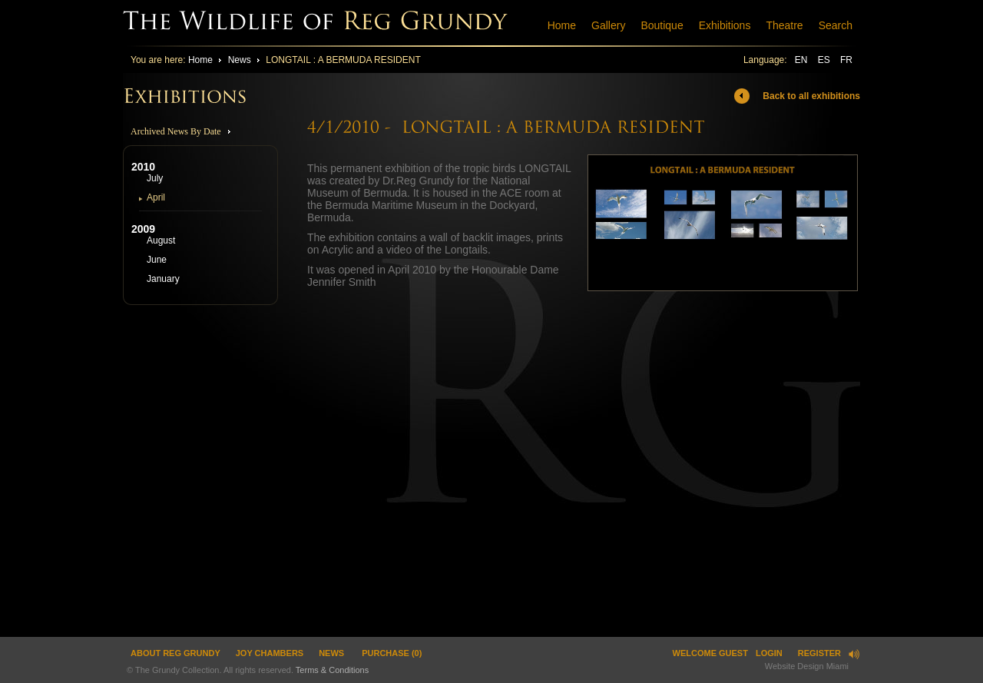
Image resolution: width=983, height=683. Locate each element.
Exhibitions (725, 25)
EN (802, 60)
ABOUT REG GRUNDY (175, 653)
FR (846, 60)
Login (769, 653)
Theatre (784, 25)
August (161, 240)
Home (562, 25)
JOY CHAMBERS (269, 653)
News (239, 60)
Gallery (608, 25)
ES (825, 60)
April (156, 197)
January (163, 279)
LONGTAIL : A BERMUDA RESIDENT (343, 60)
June (157, 259)
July (155, 178)
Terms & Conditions (332, 670)
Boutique (661, 25)
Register (819, 653)
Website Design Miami (807, 666)
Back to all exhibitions (811, 96)
